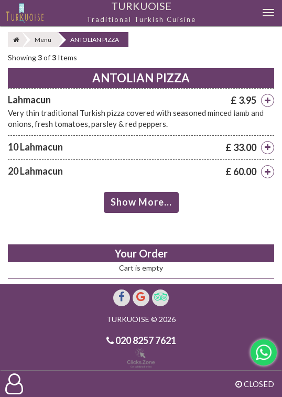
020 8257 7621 (145, 340)
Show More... (141, 202)
